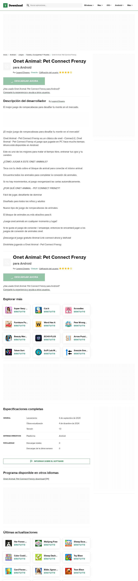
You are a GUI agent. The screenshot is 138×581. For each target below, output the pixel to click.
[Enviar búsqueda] (28, 5)
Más (130, 5)
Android (118, 5)
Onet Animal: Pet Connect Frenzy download (24, 479)
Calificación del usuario (55, 72)
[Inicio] (5, 55)
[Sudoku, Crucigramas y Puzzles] (37, 55)
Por (21, 72)
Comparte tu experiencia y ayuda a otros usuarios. (26, 92)
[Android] (13, 55)
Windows (88, 5)
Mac (99, 5)
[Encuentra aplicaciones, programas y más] (54, 5)
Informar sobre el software (46, 461)
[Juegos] (21, 55)
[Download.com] (13, 5)
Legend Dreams (58, 101)
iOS (108, 5)
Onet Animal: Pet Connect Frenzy (49, 63)
